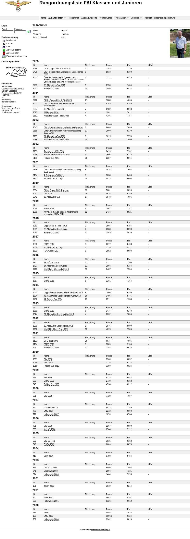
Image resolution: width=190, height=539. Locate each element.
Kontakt (148, 18)
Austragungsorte (89, 18)
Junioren (136, 18)
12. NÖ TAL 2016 (51, 262)
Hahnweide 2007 (51, 414)
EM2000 (47, 513)
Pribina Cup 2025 (51, 88)
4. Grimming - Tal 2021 (54, 175)
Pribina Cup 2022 (51, 158)
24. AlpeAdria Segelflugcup (55, 266)
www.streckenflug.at (100, 530)
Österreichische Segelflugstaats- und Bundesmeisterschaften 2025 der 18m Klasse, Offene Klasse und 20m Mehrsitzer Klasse (64, 79)
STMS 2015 (49, 281)
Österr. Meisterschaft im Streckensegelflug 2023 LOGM (62, 132)
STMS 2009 (49, 381)
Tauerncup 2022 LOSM (54, 151)
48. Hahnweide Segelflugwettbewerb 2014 (62, 296)
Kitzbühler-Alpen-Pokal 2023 (56, 140)
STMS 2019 (49, 209)
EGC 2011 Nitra (51, 341)
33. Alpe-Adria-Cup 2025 (54, 85)
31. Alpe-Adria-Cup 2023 (54, 136)
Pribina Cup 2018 (51, 232)
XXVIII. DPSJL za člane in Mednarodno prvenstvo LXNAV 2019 (61, 213)
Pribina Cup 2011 (51, 347)
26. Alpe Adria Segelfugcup (55, 229)
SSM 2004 (48, 456)
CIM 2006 (48, 426)
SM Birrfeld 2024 (51, 112)
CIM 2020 (48, 193)
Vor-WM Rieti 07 (51, 408)
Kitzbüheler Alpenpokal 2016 (56, 269)
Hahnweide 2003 (51, 474)
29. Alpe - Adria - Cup (53, 178)
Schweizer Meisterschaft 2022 (57, 155)
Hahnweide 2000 (51, 519)
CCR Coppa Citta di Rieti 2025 (57, 69)
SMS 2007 (48, 411)
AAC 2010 (48, 363)
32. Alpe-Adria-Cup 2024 (54, 109)
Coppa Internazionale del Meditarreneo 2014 (63, 292)
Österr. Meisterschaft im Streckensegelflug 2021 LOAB (62, 171)
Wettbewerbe (105, 18)
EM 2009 (48, 378)
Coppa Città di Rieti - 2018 (55, 226)
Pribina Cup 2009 (51, 384)
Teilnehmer (73, 18)
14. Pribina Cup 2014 (53, 299)
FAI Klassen (121, 18)
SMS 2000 (48, 516)
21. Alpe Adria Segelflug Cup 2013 (59, 314)
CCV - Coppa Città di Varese (56, 190)
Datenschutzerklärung (164, 18)
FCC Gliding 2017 (51, 251)
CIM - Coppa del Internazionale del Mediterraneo (59, 104)
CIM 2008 (48, 396)
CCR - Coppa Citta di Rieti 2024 (58, 100)
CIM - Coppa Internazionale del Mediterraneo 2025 (63, 73)
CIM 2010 (48, 359)
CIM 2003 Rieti (50, 468)
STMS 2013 (49, 311)
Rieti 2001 (48, 498)
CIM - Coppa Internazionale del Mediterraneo (63, 127)
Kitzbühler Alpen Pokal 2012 (56, 329)
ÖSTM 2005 (49, 444)
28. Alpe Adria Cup (52, 197)
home (43, 18)
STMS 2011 (49, 344)
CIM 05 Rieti (49, 441)
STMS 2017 (49, 244)
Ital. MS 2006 (49, 429)
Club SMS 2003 (50, 471)
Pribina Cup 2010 (51, 366)
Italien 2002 (49, 486)
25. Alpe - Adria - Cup (53, 247)
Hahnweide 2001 (51, 501)
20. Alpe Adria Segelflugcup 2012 (58, 326)
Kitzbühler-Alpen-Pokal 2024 (56, 116)
